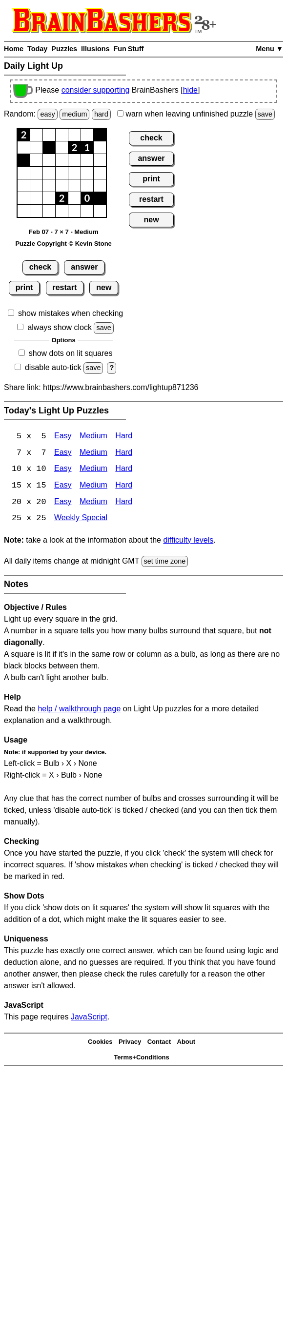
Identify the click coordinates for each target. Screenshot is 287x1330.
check (40, 267)
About (186, 1042)
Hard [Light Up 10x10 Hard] (123, 470)
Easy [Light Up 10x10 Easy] (63, 470)
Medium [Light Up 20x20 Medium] (93, 503)
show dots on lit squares (71, 353)
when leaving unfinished (196, 114)
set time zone (165, 562)
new (103, 287)
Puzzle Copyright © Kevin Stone (63, 243)
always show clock (59, 327)
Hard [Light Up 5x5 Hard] (123, 436)
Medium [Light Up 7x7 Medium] (93, 453)
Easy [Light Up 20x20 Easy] (63, 503)
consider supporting (96, 90)
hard (101, 114)
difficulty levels (188, 541)
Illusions (95, 49)
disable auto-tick (53, 367)
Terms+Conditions (141, 1058)
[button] (24, 135)
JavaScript (89, 1018)
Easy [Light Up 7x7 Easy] (63, 453)
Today (37, 49)
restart (64, 287)
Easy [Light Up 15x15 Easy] (63, 486)
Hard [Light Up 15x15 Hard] (123, 486)
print (24, 287)
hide (190, 90)
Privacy (130, 1042)
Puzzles (64, 49)
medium (74, 114)
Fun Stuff (128, 49)
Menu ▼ (269, 49)
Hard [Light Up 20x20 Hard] (123, 503)
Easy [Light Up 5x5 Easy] (63, 436)
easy (47, 114)
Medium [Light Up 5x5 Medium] (93, 436)
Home (13, 49)
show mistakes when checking (70, 313)
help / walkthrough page (79, 710)
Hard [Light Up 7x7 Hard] (123, 453)
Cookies (100, 1042)
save (265, 114)
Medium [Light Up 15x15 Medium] (93, 486)
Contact (159, 1042)
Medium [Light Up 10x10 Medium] (93, 470)
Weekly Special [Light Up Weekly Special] (80, 519)
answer (84, 267)
